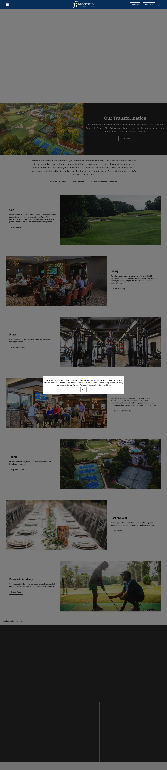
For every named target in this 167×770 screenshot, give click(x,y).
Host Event (149, 4)
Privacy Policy (93, 380)
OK (83, 389)
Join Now (135, 4)
